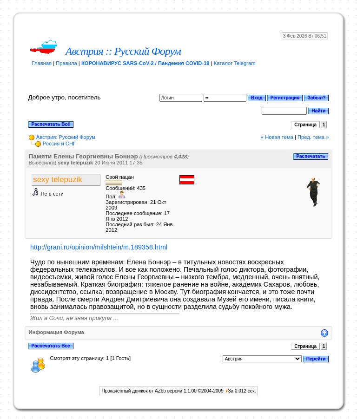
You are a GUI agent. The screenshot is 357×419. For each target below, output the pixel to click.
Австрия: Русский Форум (65, 137)
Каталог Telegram (235, 63)
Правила (66, 63)
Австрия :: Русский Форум (123, 51)
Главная (42, 63)
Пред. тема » (313, 137)
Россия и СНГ (59, 143)
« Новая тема (277, 137)
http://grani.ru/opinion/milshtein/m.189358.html (98, 247)
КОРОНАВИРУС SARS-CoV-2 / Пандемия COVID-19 (145, 63)
